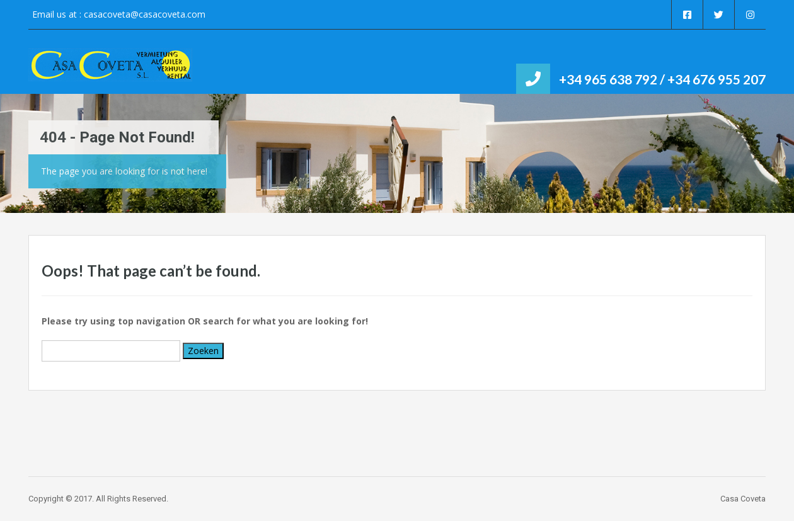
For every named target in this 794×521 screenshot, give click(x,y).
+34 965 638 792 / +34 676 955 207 (662, 79)
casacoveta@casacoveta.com (144, 14)
